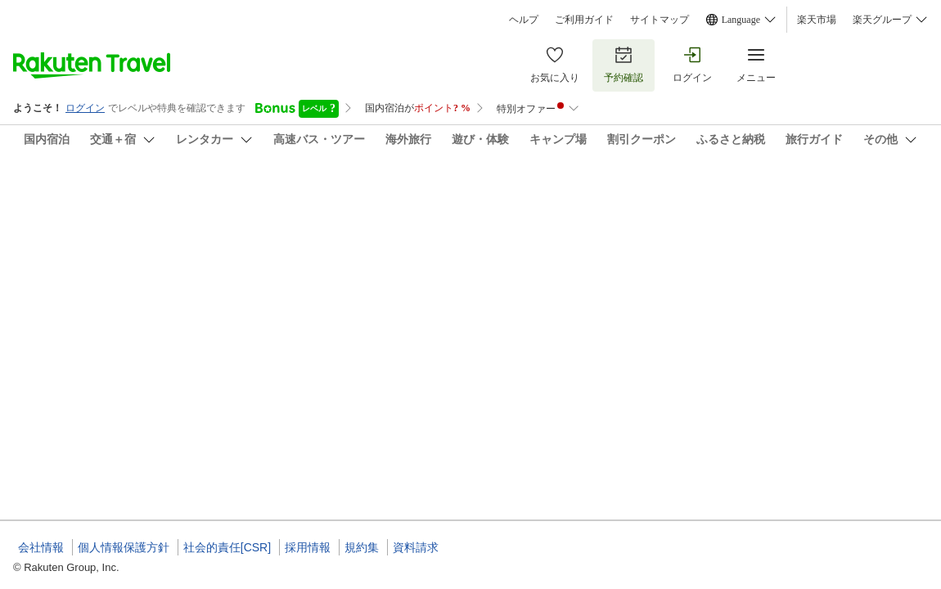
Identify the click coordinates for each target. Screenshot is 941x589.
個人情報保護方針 (123, 547)
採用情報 (308, 547)
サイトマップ (659, 19)
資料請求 (416, 547)
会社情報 (41, 547)
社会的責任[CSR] (227, 547)
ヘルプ (523, 19)
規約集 (361, 547)
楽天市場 (816, 19)
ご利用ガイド (584, 19)
